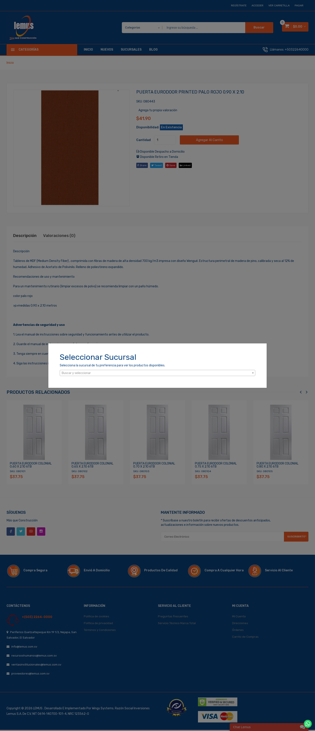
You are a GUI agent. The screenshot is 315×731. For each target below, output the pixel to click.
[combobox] (157, 373)
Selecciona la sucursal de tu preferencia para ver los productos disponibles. (112, 365)
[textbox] (157, 373)
